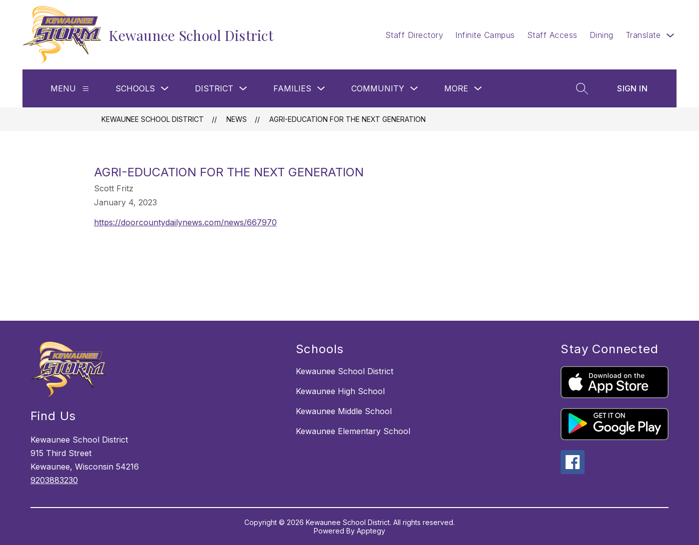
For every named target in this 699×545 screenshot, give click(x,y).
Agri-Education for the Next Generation (347, 119)
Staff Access (552, 35)
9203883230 (54, 480)
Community (377, 88)
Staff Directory (414, 35)
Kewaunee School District (152, 119)
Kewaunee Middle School (344, 411)
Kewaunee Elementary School (353, 431)
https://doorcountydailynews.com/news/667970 (185, 222)
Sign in (632, 88)
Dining (602, 35)
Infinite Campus (485, 35)
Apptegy (371, 531)
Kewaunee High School (340, 391)
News (236, 119)
